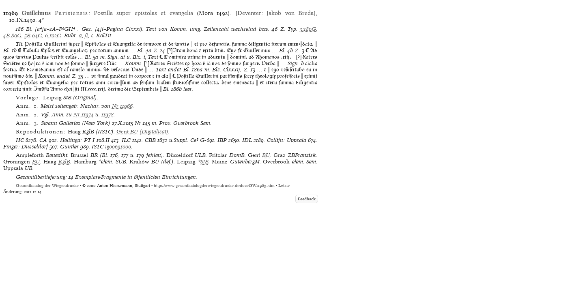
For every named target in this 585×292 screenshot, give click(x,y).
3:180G (308, 29)
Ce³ (194, 140)
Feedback (307, 199)
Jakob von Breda (290, 13)
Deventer (249, 13)
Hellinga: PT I (77, 140)
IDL (247, 140)
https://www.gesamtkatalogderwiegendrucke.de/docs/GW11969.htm (214, 185)
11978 (107, 114)
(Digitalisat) (142, 131)
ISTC (97, 146)
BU (266, 155)
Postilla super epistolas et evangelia (143, 13)
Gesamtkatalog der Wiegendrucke (47, 185)
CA (43, 140)
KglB (64, 161)
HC (20, 140)
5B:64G (33, 35)
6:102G (53, 35)
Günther (69, 146)
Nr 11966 (122, 106)
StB (204, 161)
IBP (222, 140)
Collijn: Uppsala (286, 140)
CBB (150, 140)
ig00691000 (118, 146)
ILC (126, 140)
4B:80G (12, 35)
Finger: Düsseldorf (25, 146)
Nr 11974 (83, 114)
